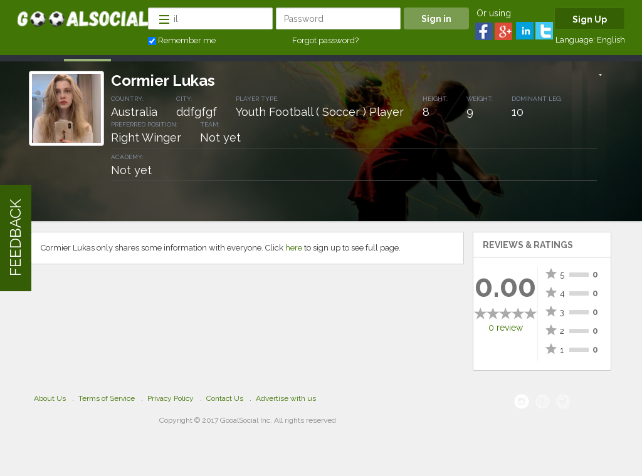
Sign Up (589, 19)
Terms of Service (106, 398)
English (611, 39)
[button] (600, 75)
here (293, 247)
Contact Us (224, 398)
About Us (50, 398)
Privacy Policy (170, 398)
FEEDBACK (15, 238)
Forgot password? (325, 40)
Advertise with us (286, 398)
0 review (505, 328)
